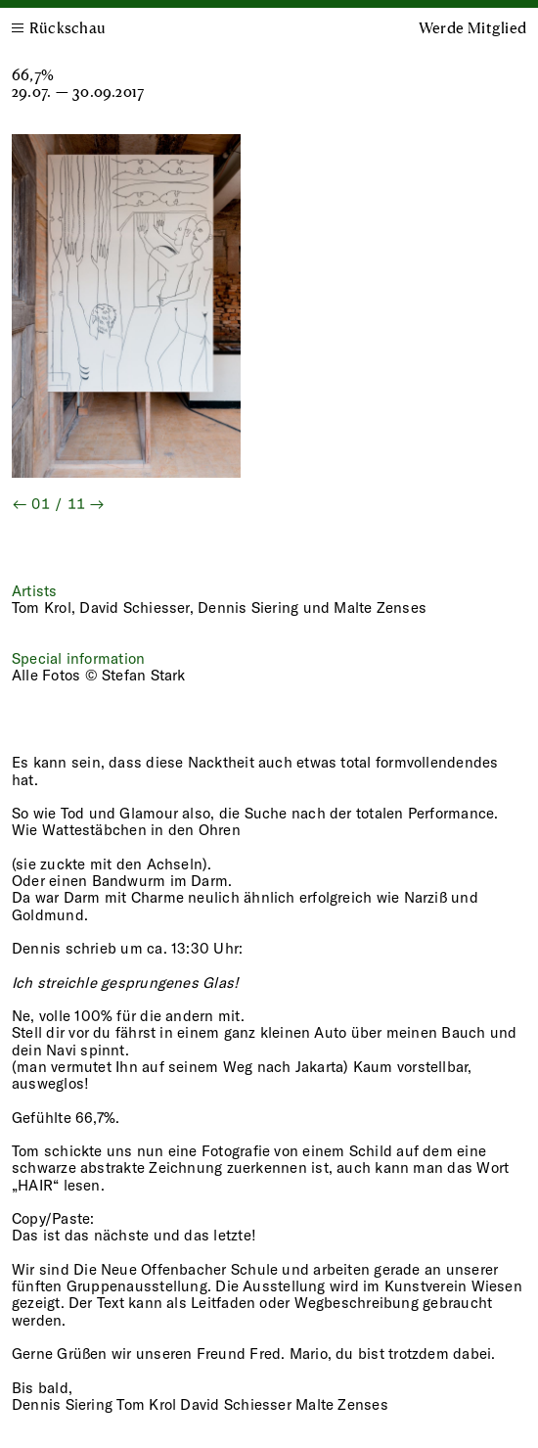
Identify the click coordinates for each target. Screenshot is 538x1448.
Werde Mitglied (472, 27)
